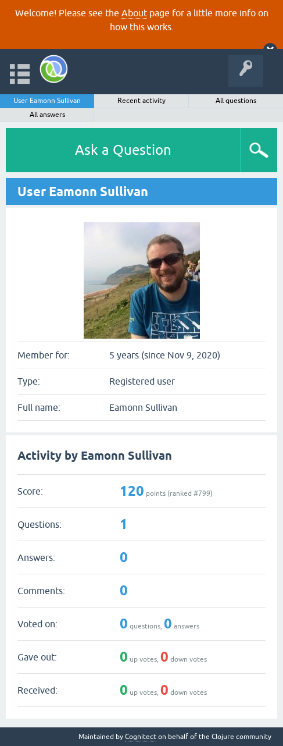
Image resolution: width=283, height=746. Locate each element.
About (134, 13)
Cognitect (140, 737)
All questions (236, 101)
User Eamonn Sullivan (47, 101)
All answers (47, 115)
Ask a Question (123, 150)
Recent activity (141, 101)
